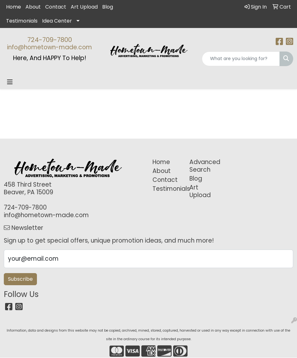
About (33, 6)
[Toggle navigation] (10, 82)
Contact (55, 6)
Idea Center (57, 20)
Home (13, 6)
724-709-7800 (49, 39)
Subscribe (20, 279)
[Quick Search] (241, 59)
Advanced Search (204, 166)
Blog (107, 6)
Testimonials (22, 20)
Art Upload (84, 6)
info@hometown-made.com (49, 47)
